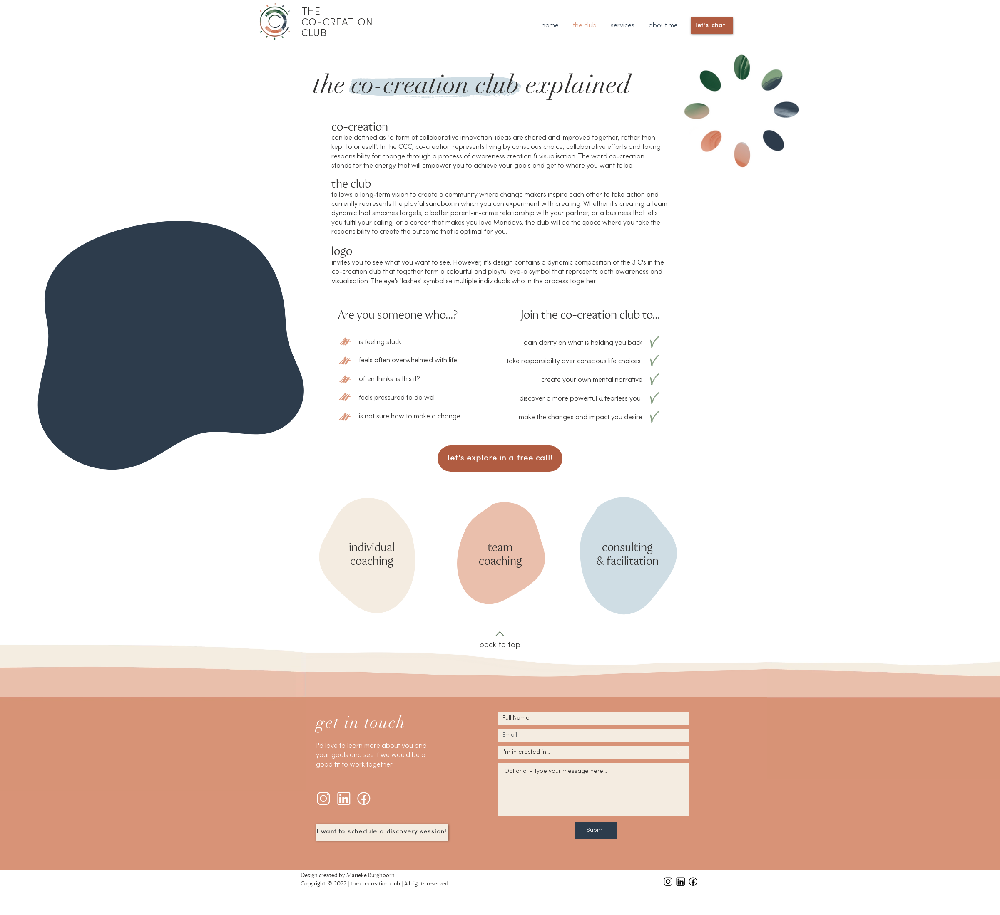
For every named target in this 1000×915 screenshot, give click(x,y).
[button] (623, 26)
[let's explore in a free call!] (500, 458)
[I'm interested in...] (593, 752)
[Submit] (596, 830)
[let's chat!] (712, 25)
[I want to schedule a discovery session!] (382, 832)
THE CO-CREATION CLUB (337, 22)
